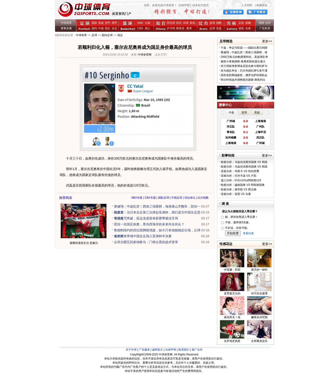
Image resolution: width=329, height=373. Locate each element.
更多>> (267, 41)
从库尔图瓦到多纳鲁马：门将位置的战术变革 (146, 242)
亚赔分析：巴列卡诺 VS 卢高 (238, 175)
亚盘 (219, 28)
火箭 (147, 22)
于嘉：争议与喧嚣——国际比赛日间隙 (244, 47)
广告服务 (144, 349)
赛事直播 (66, 28)
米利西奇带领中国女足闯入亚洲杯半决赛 (143, 236)
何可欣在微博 (259, 293)
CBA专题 (150, 197)
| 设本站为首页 (199, 5)
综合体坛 (189, 197)
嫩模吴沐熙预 (259, 317)
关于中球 (131, 349)
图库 (189, 28)
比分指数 (203, 197)
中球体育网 (144, 54)
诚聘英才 (157, 349)
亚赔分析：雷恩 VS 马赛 (236, 194)
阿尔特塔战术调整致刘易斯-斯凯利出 (243, 79)
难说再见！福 (232, 317)
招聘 (261, 22)
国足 (107, 28)
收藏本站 (261, 5)
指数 (219, 22)
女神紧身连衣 (259, 341)
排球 (185, 22)
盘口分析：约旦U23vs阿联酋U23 (241, 180)
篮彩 (241, 28)
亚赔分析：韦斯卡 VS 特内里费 (240, 171)
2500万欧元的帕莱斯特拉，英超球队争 (244, 57)
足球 (212, 28)
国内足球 (107, 35)
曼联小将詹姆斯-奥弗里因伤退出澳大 (243, 61)
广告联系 (264, 28)
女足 (114, 28)
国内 (94, 28)
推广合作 (197, 349)
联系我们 (183, 349)
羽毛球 (171, 22)
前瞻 (248, 22)
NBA (140, 22)
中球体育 (66, 22)
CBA (140, 28)
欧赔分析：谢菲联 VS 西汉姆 (238, 189)
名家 (248, 28)
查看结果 (248, 233)
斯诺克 (181, 28)
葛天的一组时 (259, 269)
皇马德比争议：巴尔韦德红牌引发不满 (244, 70)
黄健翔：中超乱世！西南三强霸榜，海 (244, 52)
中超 (101, 28)
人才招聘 (246, 5)
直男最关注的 (232, 293)
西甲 (114, 22)
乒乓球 (171, 28)
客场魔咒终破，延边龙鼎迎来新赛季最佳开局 (146, 218)
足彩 (241, 22)
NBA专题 (137, 197)
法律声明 (183, 5)
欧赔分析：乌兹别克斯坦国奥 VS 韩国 (244, 162)
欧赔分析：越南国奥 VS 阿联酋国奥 (243, 184)
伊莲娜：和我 (232, 269)
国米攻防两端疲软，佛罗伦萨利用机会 (244, 75)
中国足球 (176, 197)
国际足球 (163, 197)
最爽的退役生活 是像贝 (84, 243)
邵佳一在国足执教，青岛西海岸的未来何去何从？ (149, 224)
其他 (192, 22)
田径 (179, 22)
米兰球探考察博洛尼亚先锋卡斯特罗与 (244, 66)
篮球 (212, 22)
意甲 (107, 22)
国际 (94, 22)
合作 (268, 22)
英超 (101, 22)
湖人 (147, 28)
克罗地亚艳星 (232, 341)
